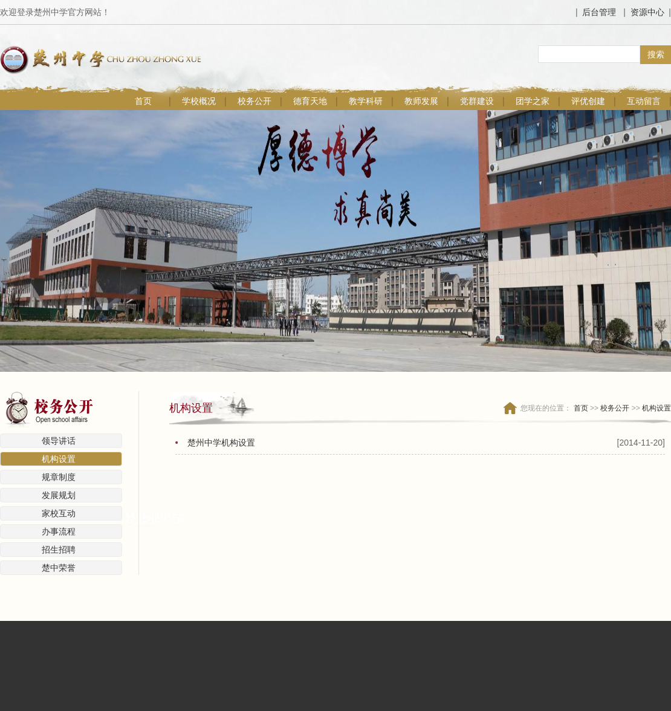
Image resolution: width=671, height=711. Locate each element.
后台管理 (599, 12)
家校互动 (59, 513)
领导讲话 (59, 441)
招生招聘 (59, 549)
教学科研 (366, 101)
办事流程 (59, 531)
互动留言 (644, 101)
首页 (143, 101)
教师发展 (421, 101)
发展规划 (59, 495)
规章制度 (59, 477)
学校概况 (199, 101)
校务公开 (254, 101)
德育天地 (310, 101)
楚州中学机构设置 (221, 442)
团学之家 (532, 101)
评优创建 (588, 101)
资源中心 (647, 12)
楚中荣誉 (59, 568)
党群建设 (477, 101)
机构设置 (59, 459)
